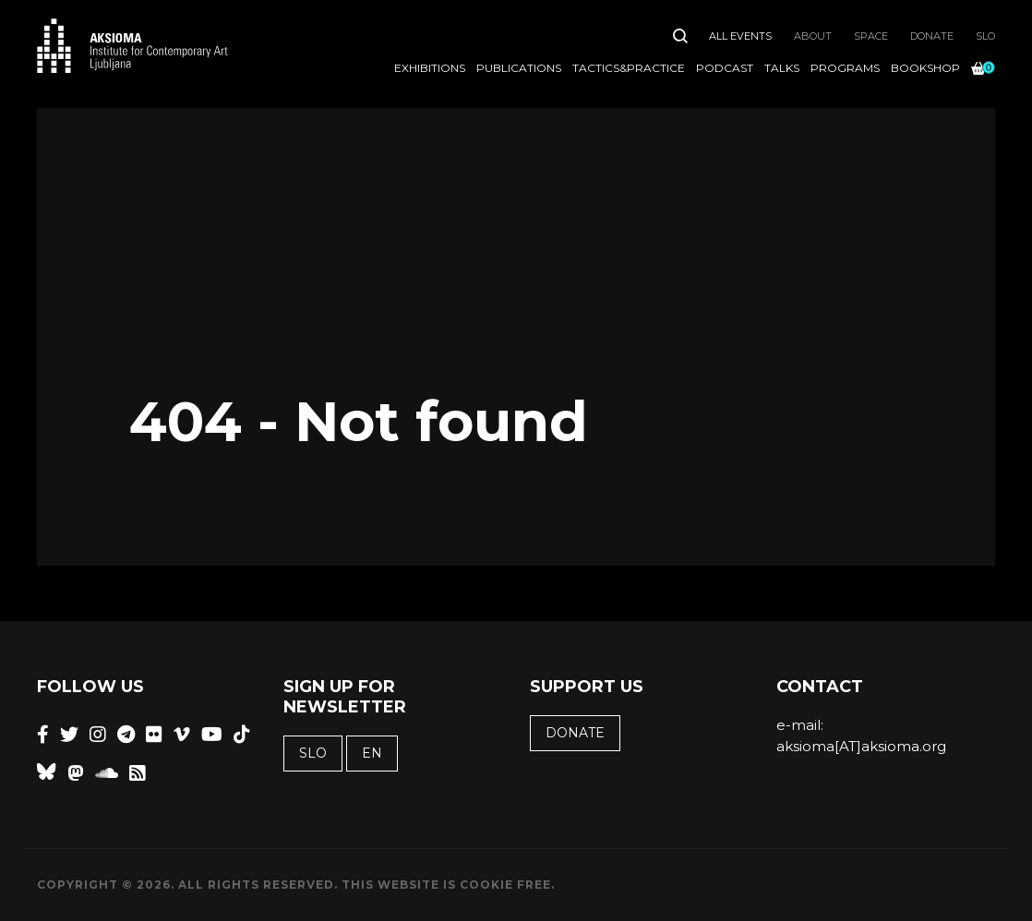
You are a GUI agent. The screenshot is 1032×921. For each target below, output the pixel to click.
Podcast (724, 68)
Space (871, 36)
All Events (740, 36)
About (813, 36)
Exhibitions (429, 68)
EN (372, 753)
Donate (932, 36)
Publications (518, 68)
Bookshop (925, 68)
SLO (985, 36)
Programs (845, 68)
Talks (781, 68)
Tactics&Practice (628, 68)
